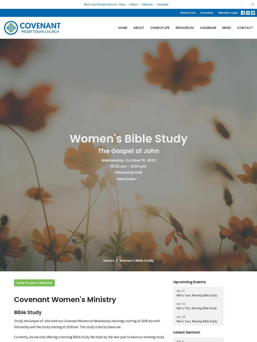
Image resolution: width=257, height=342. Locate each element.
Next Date (128, 178)
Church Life (160, 28)
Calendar (208, 28)
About (138, 28)
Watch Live (187, 13)
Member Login (228, 13)
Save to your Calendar (34, 283)
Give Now (206, 13)
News (226, 28)
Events (108, 260)
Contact (245, 28)
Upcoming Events (189, 281)
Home (122, 28)
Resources (185, 28)
